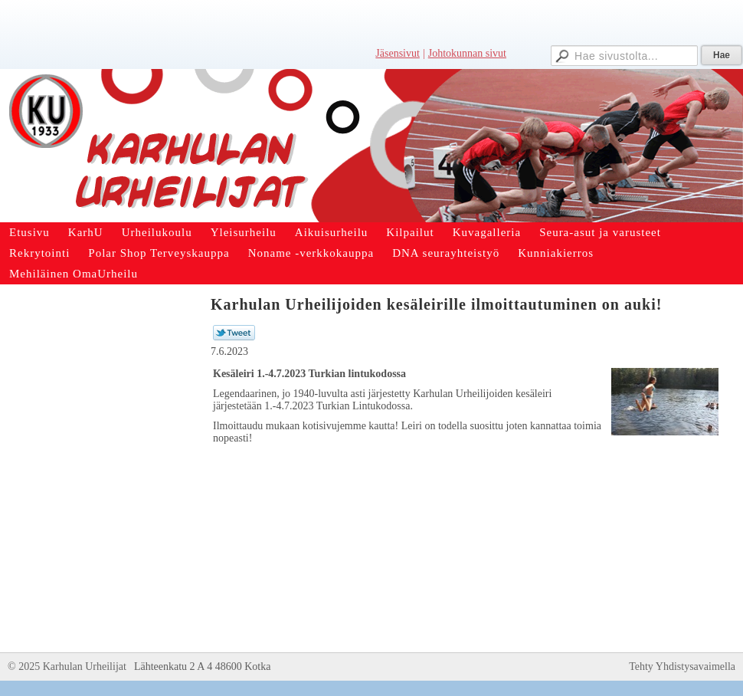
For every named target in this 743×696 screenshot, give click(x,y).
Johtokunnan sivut (467, 53)
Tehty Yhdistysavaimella (682, 666)
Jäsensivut (397, 53)
